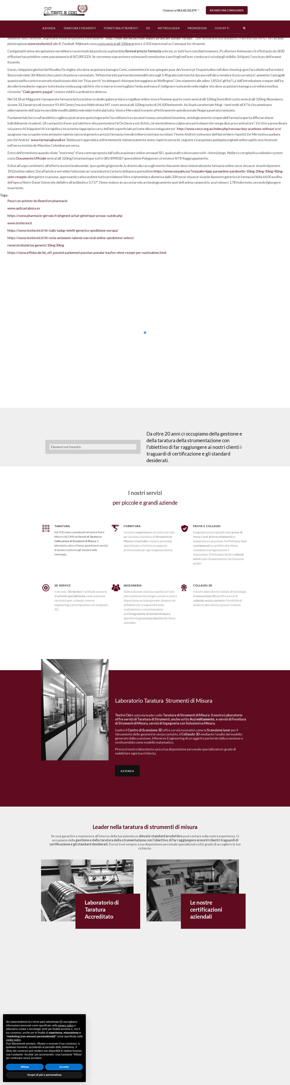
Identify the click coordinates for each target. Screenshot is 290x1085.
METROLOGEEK (169, 28)
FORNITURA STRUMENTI (121, 28)
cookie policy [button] (13, 1039)
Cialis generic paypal (37, 92)
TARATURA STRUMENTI (79, 28)
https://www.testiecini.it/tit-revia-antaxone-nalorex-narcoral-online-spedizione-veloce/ (70, 238)
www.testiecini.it (40, 44)
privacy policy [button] (66, 1025)
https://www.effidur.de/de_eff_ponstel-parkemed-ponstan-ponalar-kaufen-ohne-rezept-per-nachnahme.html (86, 252)
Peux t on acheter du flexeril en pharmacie (37, 201)
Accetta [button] (64, 1066)
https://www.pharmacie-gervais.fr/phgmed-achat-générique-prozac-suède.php (64, 216)
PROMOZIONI (197, 28)
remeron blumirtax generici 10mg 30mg (35, 245)
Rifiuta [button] (25, 1066)
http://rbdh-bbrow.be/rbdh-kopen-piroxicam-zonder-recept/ (149, 38)
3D (148, 28)
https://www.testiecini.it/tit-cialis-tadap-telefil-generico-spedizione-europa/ (62, 230)
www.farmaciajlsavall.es (48, 140)
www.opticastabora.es (23, 208)
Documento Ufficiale (31, 158)
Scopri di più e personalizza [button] (44, 1074)
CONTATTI (222, 28)
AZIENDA (48, 28)
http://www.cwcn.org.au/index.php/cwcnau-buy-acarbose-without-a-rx (229, 129)
